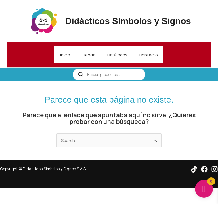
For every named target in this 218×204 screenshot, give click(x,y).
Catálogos (117, 55)
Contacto (148, 55)
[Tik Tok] (194, 169)
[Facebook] (204, 169)
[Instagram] (214, 169)
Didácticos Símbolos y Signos (128, 21)
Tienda (88, 55)
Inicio (65, 55)
